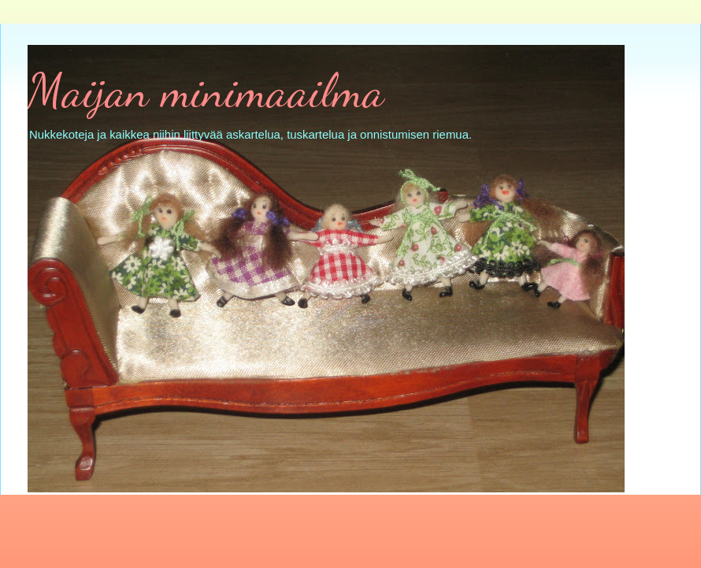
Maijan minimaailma (206, 90)
